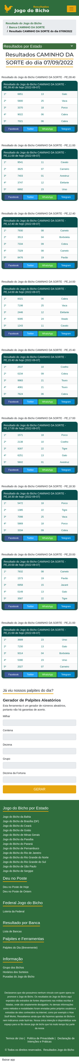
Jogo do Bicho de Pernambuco (21, 848)
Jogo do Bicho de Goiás (17, 830)
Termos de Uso (14, 1038)
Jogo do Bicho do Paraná (18, 843)
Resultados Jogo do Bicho (58, 1049)
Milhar (6, 716)
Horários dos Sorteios (15, 972)
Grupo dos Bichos (13, 967)
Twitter (30, 129)
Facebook (13, 129)
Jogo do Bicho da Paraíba (18, 839)
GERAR (39, 789)
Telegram (66, 129)
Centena (8, 730)
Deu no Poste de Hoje (16, 886)
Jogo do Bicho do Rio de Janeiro (22, 852)
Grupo (6, 758)
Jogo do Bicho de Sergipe (18, 870)
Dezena (7, 744)
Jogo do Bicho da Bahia (17, 816)
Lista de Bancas (12, 931)
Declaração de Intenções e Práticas (51, 1040)
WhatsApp (47, 129)
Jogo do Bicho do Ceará (17, 825)
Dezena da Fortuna (14, 773)
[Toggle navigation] (71, 8)
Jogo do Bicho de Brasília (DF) (21, 821)
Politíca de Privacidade (40, 1038)
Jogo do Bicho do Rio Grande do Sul (24, 861)
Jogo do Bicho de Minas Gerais (21, 834)
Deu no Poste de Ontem (17, 891)
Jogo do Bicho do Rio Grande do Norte (25, 857)
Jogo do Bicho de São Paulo (19, 866)
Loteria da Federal (13, 911)
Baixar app (8, 1059)
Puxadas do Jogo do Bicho (18, 976)
